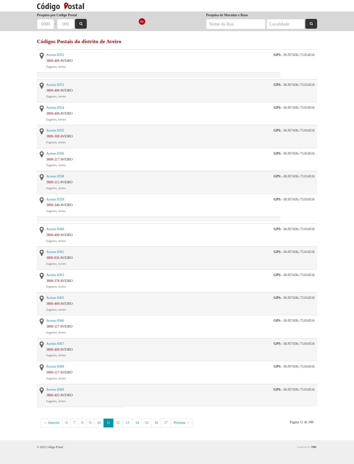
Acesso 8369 (55, 389)
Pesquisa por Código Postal (57, 15)
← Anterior (51, 422)
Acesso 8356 (55, 153)
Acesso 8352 (55, 55)
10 (99, 422)
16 (156, 422)
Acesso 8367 (55, 343)
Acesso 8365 (55, 298)
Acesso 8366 (55, 320)
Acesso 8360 (55, 229)
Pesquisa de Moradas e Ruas (227, 15)
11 (108, 422)
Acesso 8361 (55, 252)
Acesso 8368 (55, 366)
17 (166, 422)
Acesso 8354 (55, 107)
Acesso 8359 (55, 199)
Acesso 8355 (55, 130)
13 (127, 422)
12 (118, 422)
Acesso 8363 (55, 275)
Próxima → (182, 422)
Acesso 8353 (55, 85)
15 (146, 422)
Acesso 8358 (55, 176)
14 (137, 422)
